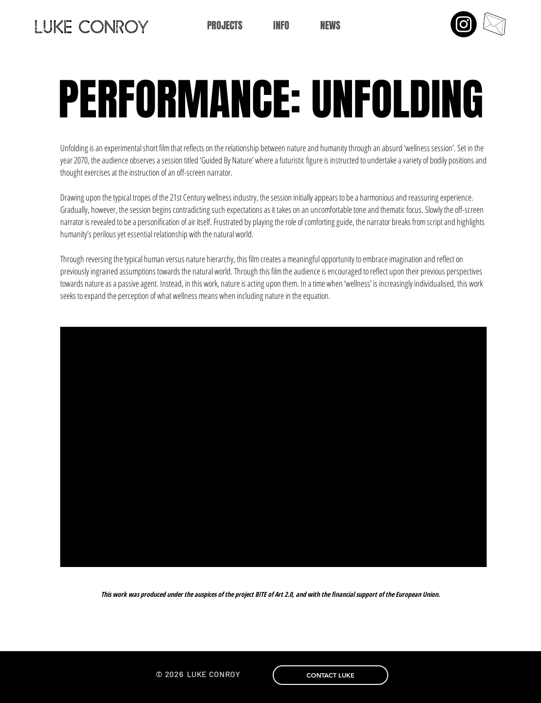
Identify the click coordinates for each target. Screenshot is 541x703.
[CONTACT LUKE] (330, 675)
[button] (281, 25)
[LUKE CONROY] (106, 27)
